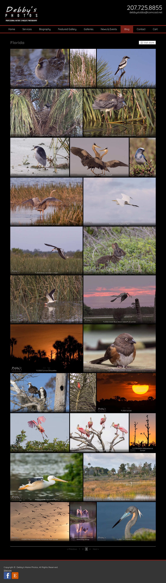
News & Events (109, 29)
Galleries (88, 29)
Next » (96, 549)
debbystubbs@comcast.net (145, 12)
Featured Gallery (67, 29)
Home (11, 29)
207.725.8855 (144, 7)
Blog (126, 29)
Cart (155, 29)
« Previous (72, 549)
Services (27, 29)
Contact (141, 29)
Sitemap (8, 570)
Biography (45, 29)
